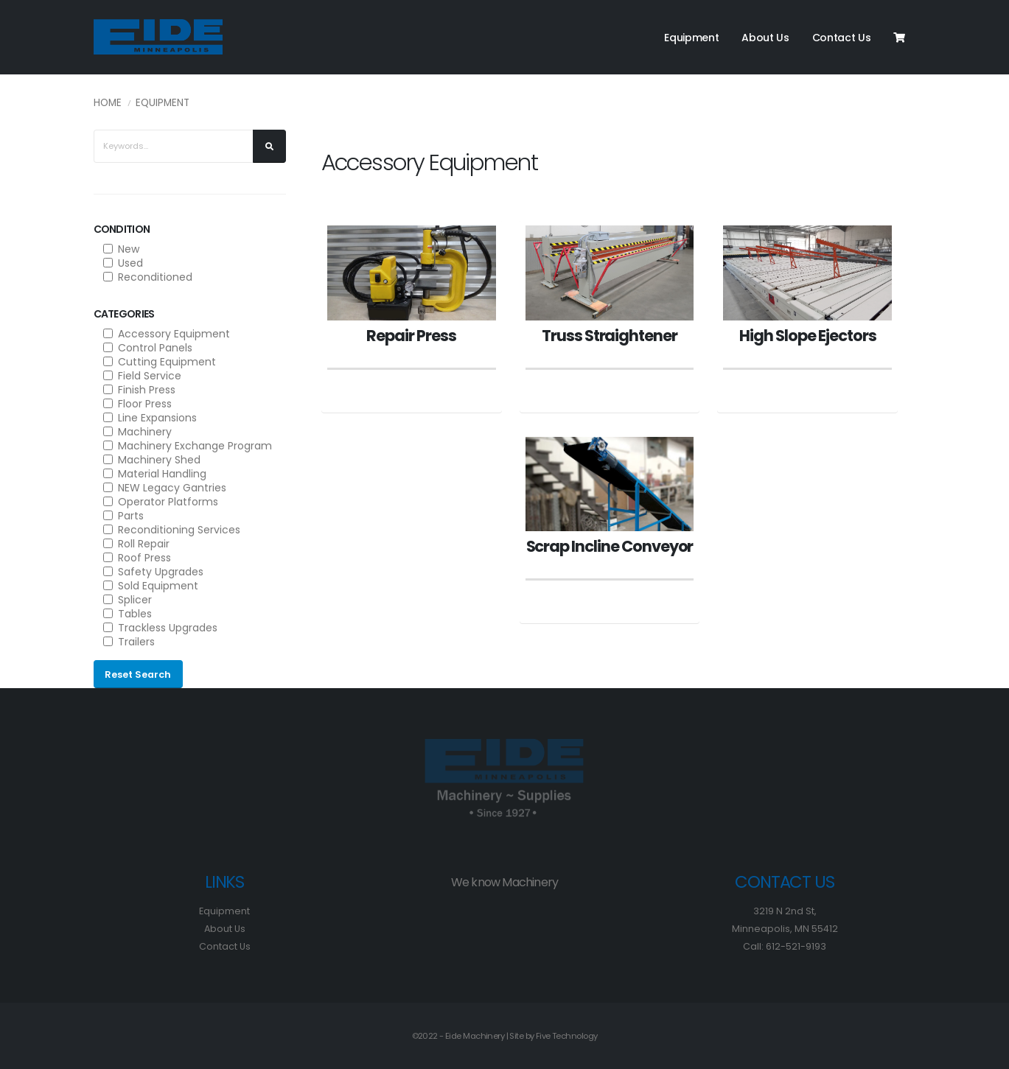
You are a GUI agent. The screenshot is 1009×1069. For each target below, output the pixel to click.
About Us (765, 37)
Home (108, 103)
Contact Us (841, 37)
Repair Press (410, 335)
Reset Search (138, 674)
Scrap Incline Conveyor (610, 546)
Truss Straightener (609, 335)
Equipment (691, 37)
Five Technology (567, 1036)
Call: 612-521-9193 (784, 946)
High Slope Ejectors (807, 335)
